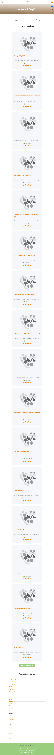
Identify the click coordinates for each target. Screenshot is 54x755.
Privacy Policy (20, 748)
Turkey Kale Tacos (18, 647)
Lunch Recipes (12, 684)
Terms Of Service (27, 748)
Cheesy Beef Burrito (19, 490)
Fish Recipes (12, 686)
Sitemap (11, 736)
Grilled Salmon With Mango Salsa (22, 175)
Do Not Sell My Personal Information (27, 750)
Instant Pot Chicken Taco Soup (21, 373)
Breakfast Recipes (13, 679)
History (10, 722)
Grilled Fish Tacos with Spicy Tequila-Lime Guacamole (27, 334)
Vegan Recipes (12, 681)
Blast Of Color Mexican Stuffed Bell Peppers (24, 255)
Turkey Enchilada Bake (19, 569)
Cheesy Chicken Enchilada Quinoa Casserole (24, 294)
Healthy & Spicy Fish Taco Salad (22, 56)
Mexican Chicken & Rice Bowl (21, 530)
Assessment (11, 710)
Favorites (11, 708)
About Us (11, 733)
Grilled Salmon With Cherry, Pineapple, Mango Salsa (27, 412)
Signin (10, 724)
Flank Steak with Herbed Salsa (21, 136)
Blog (10, 738)
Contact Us (11, 731)
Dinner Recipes (12, 689)
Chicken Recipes (12, 691)
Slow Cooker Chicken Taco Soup (21, 451)
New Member (12, 717)
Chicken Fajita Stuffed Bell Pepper (22, 608)
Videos (10, 703)
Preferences (11, 719)
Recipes (11, 705)
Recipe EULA (34, 748)
